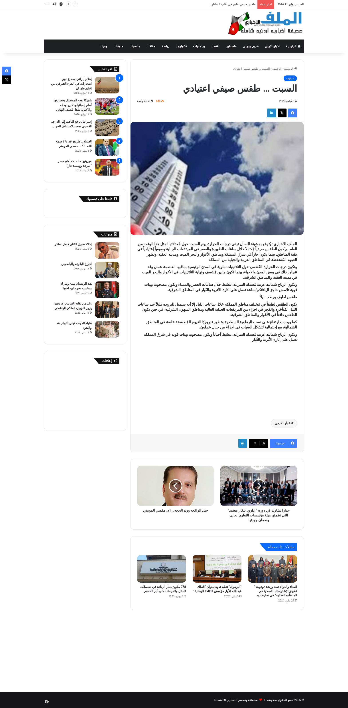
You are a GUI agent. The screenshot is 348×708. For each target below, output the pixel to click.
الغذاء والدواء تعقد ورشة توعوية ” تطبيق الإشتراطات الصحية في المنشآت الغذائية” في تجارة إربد (275, 591)
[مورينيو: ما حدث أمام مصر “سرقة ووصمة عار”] (107, 167)
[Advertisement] (129, 24)
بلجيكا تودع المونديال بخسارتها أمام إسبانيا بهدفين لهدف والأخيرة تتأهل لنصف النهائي (73, 105)
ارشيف (276, 68)
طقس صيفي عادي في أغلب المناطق (233, 4)
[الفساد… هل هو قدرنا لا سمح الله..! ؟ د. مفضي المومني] (107, 147)
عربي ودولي (251, 46)
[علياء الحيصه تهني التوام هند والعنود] (107, 329)
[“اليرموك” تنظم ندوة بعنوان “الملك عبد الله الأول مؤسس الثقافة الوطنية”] (217, 569)
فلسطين (231, 46)
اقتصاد (215, 46)
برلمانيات (199, 46)
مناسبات (134, 46)
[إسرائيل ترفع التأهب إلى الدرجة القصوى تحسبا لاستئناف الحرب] (107, 127)
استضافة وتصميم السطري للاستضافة (236, 700)
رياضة (165, 46)
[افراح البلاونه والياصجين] (107, 270)
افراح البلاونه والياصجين (76, 264)
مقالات (150, 46)
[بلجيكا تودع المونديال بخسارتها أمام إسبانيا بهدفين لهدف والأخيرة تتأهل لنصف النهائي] (107, 106)
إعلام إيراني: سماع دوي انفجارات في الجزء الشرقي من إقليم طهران (71, 83)
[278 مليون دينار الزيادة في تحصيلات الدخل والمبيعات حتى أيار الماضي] (161, 569)
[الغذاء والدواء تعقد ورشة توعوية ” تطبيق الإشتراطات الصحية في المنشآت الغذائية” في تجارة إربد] (272, 569)
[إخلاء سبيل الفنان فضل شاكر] (107, 250)
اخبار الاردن (272, 46)
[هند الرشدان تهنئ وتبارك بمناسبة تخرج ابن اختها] (107, 289)
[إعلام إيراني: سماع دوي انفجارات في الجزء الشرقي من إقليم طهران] (107, 85)
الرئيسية (293, 46)
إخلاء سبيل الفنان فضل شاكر (73, 244)
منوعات (118, 46)
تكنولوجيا (181, 46)
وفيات (103, 46)
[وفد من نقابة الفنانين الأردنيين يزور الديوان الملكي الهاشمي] (107, 309)
